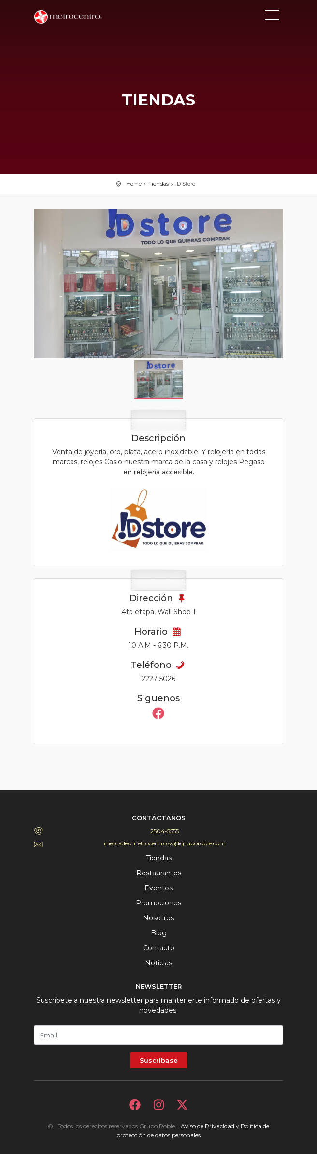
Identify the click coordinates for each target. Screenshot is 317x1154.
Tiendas (158, 183)
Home (134, 183)
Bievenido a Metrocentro (77, 17)
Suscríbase (159, 1060)
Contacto (158, 948)
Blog (159, 933)
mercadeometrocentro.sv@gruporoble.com (165, 843)
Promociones (158, 903)
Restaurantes (158, 873)
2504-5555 (164, 831)
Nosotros (158, 918)
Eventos (158, 888)
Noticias (158, 963)
